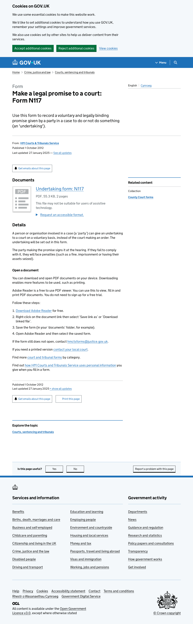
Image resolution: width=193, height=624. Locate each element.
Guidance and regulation (145, 527)
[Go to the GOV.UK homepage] (26, 62)
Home (16, 72)
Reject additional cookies (76, 48)
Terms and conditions (119, 591)
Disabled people (24, 559)
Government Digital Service (81, 596)
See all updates (62, 153)
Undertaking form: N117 (60, 189)
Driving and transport (27, 567)
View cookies (108, 48)
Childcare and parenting (29, 535)
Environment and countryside (91, 527)
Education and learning (86, 512)
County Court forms (140, 197)
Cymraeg (146, 85)
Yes (57, 469)
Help (15, 591)
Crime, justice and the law (30, 551)
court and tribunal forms (44, 357)
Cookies (42, 591)
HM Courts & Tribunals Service (39, 143)
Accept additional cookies (33, 48)
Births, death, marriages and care (36, 520)
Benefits (18, 512)
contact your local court (70, 349)
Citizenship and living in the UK (34, 543)
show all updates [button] (61, 388)
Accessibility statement (68, 591)
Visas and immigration (85, 559)
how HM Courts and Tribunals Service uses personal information (70, 365)
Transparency (138, 551)
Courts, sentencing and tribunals (75, 72)
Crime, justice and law (37, 72)
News (132, 520)
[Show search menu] (175, 62)
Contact (94, 591)
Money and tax (80, 543)
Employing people (83, 520)
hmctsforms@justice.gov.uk (87, 341)
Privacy (28, 591)
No (79, 469)
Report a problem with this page (154, 469)
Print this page (71, 399)
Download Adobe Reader (34, 311)
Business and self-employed (32, 527)
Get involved (137, 567)
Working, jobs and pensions (89, 567)
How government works (145, 559)
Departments (137, 512)
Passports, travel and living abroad (95, 551)
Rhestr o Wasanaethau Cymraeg (35, 596)
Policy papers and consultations (151, 543)
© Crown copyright (167, 613)
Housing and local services (89, 535)
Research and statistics (145, 535)
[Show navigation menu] (161, 62)
